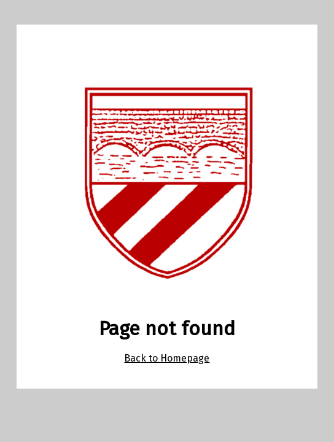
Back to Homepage (166, 358)
